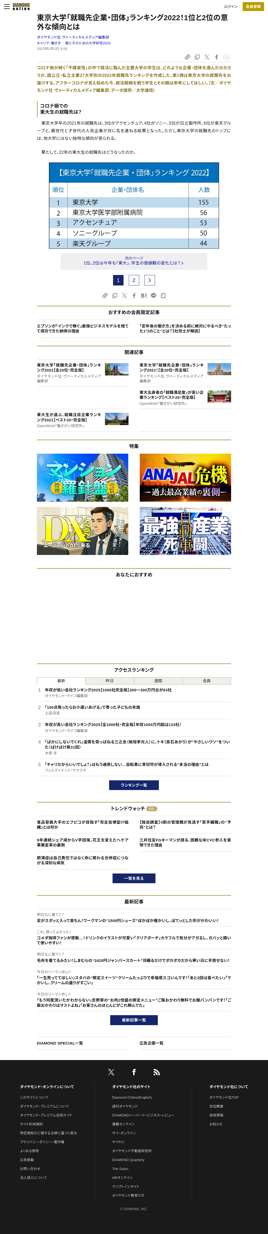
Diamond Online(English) (132, 1097)
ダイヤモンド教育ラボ (128, 1196)
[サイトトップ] (20, 6)
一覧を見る (134, 878)
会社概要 (216, 1106)
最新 (61, 681)
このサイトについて (34, 1097)
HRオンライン (122, 1178)
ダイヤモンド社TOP (224, 1097)
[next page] (149, 280)
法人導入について (33, 1178)
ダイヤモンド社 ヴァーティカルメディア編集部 (73, 37)
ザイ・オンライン (124, 1133)
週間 (158, 681)
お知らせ (215, 1124)
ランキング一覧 (134, 785)
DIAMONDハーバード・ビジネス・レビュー (143, 1115)
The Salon (120, 1169)
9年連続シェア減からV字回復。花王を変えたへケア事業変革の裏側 (83, 843)
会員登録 (253, 6)
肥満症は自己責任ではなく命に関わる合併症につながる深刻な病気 (83, 860)
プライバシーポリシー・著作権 (42, 1142)
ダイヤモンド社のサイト (131, 1087)
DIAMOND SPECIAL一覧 (60, 1043)
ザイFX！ (118, 1142)
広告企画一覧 (151, 1043)
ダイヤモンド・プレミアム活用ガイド (46, 1115)
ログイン (230, 6)
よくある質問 (29, 1151)
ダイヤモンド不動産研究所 (132, 1151)
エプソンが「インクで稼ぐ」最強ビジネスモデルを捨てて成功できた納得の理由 (83, 328)
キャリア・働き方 (49, 43)
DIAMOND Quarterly (128, 1160)
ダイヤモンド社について (228, 1087)
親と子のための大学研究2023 (88, 43)
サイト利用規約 (31, 1124)
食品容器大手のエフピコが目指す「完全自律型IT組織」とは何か (83, 825)
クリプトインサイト (125, 1187)
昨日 (110, 681)
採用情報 (216, 1115)
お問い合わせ (30, 1169)
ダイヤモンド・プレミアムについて (44, 1106)
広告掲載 (27, 1160)
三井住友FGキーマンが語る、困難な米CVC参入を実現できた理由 (185, 843)
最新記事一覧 (134, 1020)
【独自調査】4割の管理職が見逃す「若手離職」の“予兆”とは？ (185, 825)
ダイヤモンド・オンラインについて (47, 1087)
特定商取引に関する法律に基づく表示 (48, 1133)
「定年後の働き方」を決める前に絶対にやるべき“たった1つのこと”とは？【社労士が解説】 (185, 328)
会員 (207, 681)
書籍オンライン (123, 1124)
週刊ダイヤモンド (125, 1106)
